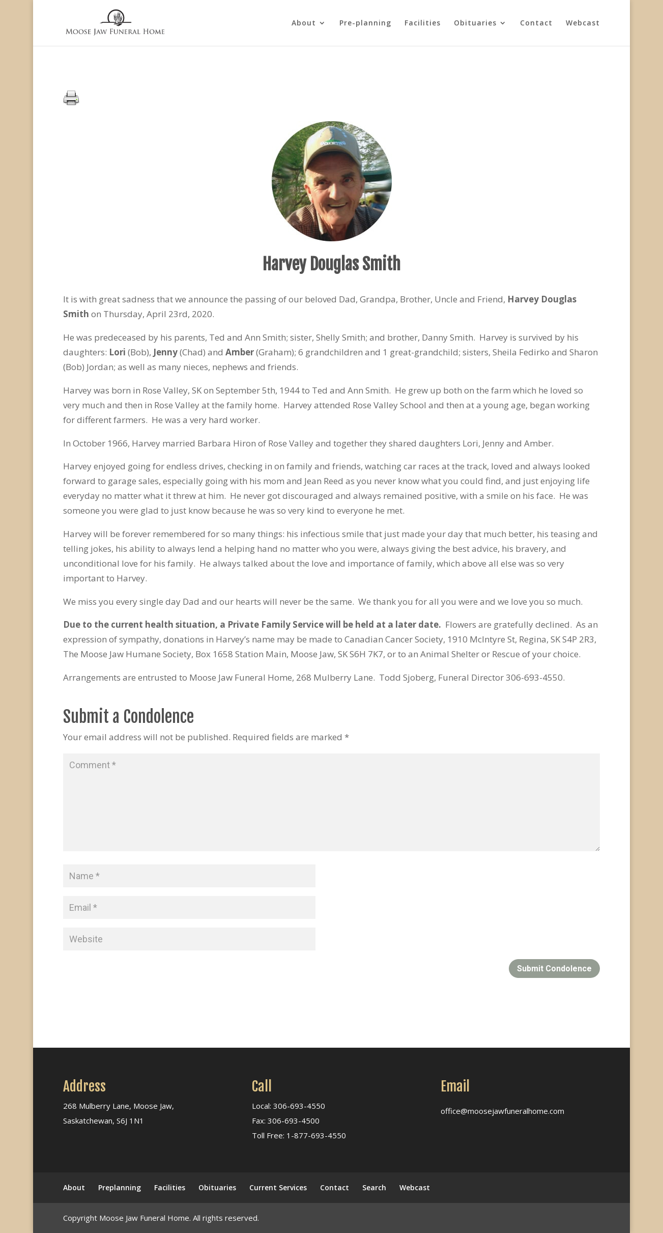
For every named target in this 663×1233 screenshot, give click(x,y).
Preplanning (119, 1187)
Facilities (423, 23)
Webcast (583, 23)
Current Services (278, 1187)
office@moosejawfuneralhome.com (502, 1111)
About (304, 23)
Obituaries (475, 23)
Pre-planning (365, 23)
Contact (536, 23)
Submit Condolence (554, 968)
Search (374, 1187)
